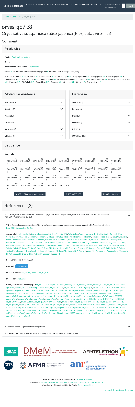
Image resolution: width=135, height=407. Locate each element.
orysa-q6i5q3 (105, 293)
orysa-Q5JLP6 (113, 285)
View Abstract (22, 266)
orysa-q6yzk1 (50, 296)
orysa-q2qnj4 (117, 290)
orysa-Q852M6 (57, 285)
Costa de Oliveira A (14, 237)
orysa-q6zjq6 (89, 296)
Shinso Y (92, 248)
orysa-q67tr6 (63, 304)
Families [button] (39, 4)
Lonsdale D (39, 242)
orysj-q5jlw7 (114, 310)
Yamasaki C (46, 234)
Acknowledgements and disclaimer (112, 5)
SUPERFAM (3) (79, 136)
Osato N (75, 245)
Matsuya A (62, 242)
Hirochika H (78, 237)
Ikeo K (9, 239)
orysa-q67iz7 (106, 302)
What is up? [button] (96, 4)
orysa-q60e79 (68, 302)
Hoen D (87, 237)
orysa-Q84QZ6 (85, 287)
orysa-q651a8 (33, 307)
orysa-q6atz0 (92, 293)
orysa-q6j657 (117, 293)
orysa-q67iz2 (81, 302)
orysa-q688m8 (60, 307)
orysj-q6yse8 (24, 296)
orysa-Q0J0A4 (20, 307)
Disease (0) (9, 122)
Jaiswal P (31, 239)
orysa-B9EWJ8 (113, 287)
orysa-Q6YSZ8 (56, 287)
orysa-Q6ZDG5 (22, 290)
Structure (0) (10, 109)
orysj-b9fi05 (44, 310)
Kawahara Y (50, 239)
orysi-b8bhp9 (31, 310)
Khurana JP (85, 239)
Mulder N (103, 242)
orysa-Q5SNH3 (93, 290)
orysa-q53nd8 (55, 302)
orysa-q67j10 (50, 304)
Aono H (82, 234)
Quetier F (93, 245)
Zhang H (17, 254)
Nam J (122, 242)
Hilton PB (63, 234)
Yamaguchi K (101, 251)
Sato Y (40, 248)
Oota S (67, 245)
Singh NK (101, 248)
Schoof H (48, 248)
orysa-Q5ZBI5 (79, 293)
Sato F (33, 248)
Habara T (34, 237)
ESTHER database (13, 5)
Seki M (55, 248)
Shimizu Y (73, 248)
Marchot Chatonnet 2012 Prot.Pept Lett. (87, 382)
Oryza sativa (34, 66)
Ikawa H (123, 237)
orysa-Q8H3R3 (78, 290)
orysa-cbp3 (33, 287)
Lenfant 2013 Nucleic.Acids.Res (53, 382)
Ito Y (24, 239)
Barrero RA (36, 234)
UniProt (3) (77, 122)
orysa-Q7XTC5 (42, 285)
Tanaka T (26, 234)
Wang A (82, 251)
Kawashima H (73, 239)
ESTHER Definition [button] (79, 4)
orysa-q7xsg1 (38, 299)
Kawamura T (61, 239)
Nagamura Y (114, 242)
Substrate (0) (10, 129)
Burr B (39, 254)
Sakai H (123, 245)
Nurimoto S (27, 245)
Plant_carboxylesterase (21, 57)
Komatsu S (103, 239)
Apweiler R (90, 234)
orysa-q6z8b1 (63, 296)
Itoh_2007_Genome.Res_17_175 (19, 228)
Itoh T (18, 234)
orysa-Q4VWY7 (38, 293)
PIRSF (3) (76, 129)
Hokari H (95, 237)
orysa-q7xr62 (12, 299)
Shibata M (63, 248)
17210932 (21, 279)
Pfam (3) (76, 116)
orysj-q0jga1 (79, 310)
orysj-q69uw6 (94, 313)
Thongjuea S (31, 251)
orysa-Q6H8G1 (74, 307)
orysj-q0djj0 (55, 310)
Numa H (18, 245)
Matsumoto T (51, 242)
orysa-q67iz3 (93, 302)
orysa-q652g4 (47, 307)
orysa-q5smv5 (53, 293)
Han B (51, 237)
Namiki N (10, 245)
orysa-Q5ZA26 (99, 285)
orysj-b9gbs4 (12, 316)
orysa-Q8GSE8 (71, 285)
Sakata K (17, 248)
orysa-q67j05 (25, 304)
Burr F (121, 234)
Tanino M (10, 251)
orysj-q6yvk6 (19, 313)
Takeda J (122, 248)
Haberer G (43, 237)
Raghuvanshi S (105, 245)
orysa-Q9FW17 (71, 287)
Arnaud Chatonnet (84, 379)
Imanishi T (17, 239)
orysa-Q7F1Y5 (21, 287)
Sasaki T (56, 254)
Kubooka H (10, 242)
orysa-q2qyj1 (12, 293)
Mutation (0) (10, 102)
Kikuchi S (94, 239)
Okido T (60, 245)
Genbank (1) (77, 102)
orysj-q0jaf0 (67, 310)
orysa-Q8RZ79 (104, 299)
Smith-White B (112, 248)
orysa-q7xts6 (63, 299)
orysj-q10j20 (69, 313)
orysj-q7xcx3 (44, 313)
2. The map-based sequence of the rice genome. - (26, 326)
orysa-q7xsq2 (51, 299)
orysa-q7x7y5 (102, 296)
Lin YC (31, 242)
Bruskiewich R (102, 234)
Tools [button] (49, 4)
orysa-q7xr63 (25, 299)
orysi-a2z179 (88, 307)
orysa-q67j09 (37, 304)
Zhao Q (25, 254)
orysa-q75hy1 (115, 304)
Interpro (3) (77, 109)
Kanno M (40, 239)
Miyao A (94, 242)
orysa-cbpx (44, 287)
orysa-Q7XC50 (115, 296)
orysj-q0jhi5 (91, 310)
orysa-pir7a (106, 290)
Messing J (86, 242)
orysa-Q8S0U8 (118, 299)
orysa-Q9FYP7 (85, 285)
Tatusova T (20, 251)
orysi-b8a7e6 (112, 307)
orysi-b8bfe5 (19, 310)
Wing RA (90, 251)
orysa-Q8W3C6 (13, 302)
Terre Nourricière (85, 385)
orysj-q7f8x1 (31, 313)
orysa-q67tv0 (76, 304)
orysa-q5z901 (66, 293)
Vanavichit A (73, 251)
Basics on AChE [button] (61, 4)
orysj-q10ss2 (81, 313)
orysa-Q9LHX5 (27, 302)
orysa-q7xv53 (77, 299)
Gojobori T (47, 254)
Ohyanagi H (51, 245)
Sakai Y (9, 248)
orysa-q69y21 (102, 304)
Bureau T (113, 234)
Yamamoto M (112, 251)
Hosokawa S (105, 237)
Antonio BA (73, 234)
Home (6, 17)
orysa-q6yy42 (38, 296)
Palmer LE (84, 245)
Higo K (32, 254)
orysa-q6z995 (77, 296)
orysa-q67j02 (12, 304)
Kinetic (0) (9, 116)
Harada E (59, 237)
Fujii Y (55, 234)
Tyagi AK (62, 251)
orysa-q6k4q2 (12, 296)
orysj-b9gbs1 (24, 316)
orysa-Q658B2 (36, 290)
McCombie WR (74, 242)
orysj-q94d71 (107, 313)
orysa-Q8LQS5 (90, 299)
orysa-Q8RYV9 (64, 290)
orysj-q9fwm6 (57, 313)
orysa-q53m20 (41, 302)
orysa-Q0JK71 (99, 287)
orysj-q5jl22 (102, 310)
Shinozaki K (83, 248)
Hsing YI (115, 237)
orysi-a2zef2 (100, 307)
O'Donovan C (38, 245)
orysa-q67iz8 (118, 302)
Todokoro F (42, 251)
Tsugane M (53, 251)
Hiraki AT (68, 237)
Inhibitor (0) (10, 136)
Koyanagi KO (115, 239)
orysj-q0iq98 (119, 313)
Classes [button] (29, 4)
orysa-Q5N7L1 (50, 290)
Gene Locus (16, 17)
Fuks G (26, 237)
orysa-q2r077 (25, 293)
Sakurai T (26, 248)
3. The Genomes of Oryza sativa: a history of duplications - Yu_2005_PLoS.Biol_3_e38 (41, 333)
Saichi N (115, 245)
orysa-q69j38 (88, 304)
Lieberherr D (22, 242)
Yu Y (10, 254)
